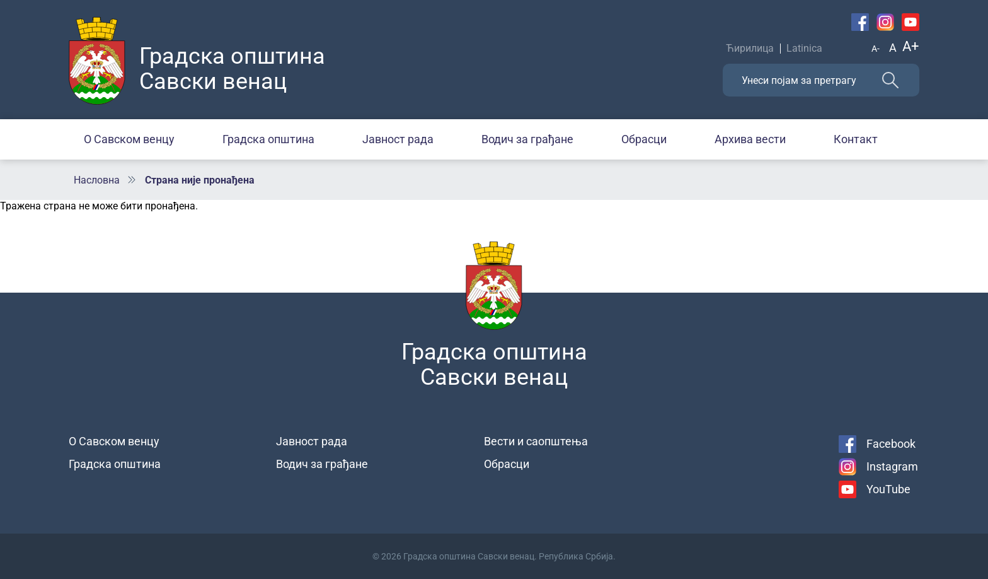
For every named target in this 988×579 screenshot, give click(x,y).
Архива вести (750, 139)
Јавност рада (398, 139)
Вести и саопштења (536, 441)
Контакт (856, 139)
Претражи (890, 80)
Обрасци (644, 139)
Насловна (97, 180)
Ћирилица (750, 48)
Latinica (804, 48)
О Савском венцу (129, 139)
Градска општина (268, 139)
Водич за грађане (527, 139)
